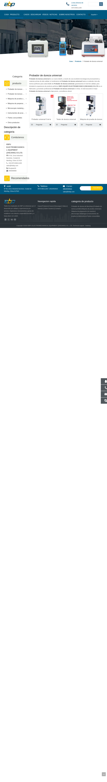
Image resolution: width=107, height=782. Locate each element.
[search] (85, 742)
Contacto (58, 762)
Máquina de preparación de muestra (83, 765)
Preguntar (36, 124)
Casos (51, 760)
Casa (39, 760)
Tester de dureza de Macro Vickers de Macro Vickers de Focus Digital (16, 608)
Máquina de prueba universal (17, 99)
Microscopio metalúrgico (17, 108)
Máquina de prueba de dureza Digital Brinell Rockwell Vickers (91, 119)
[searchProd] (93, 4)
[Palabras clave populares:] (101, 4)
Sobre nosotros (49, 762)
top (104, 774)
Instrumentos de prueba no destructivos (17, 113)
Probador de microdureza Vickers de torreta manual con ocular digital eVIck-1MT (15, 299)
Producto (45, 760)
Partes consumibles (15, 118)
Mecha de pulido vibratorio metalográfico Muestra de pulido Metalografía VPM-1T (15, 671)
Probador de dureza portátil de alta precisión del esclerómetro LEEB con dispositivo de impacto (15, 358)
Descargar (57, 760)
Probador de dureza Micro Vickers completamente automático (15, 469)
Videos (64, 760)
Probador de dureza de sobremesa (17, 89)
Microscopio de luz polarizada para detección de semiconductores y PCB (15, 387)
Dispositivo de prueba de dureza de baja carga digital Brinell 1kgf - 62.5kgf (15, 525)
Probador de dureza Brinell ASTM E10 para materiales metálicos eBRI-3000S (15, 328)
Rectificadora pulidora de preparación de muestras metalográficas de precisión (15, 239)
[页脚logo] (11, 755)
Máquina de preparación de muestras (17, 103)
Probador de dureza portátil (17, 94)
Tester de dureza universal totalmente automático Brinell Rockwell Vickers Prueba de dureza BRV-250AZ (66, 119)
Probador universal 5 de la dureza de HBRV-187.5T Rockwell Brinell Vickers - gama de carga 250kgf (41, 119)
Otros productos (14, 122)
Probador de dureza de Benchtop (82, 760)
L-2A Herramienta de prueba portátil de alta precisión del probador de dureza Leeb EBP (15, 700)
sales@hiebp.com (12, 165)
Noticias (40, 762)
